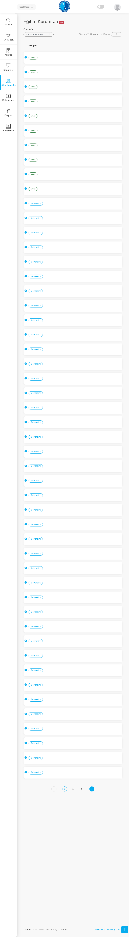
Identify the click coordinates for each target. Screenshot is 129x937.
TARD (27, 929)
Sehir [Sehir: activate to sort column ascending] (52, 45)
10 (115, 34)
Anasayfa (28, 29)
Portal (110, 929)
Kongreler (8, 67)
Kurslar (8, 52)
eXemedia (63, 929)
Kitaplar (8, 113)
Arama (8, 22)
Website (99, 929)
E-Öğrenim (8, 128)
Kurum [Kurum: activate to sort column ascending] (82, 45)
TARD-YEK (8, 37)
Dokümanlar (8, 97)
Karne (119, 929)
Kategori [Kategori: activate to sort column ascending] (32, 45)
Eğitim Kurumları (8, 82)
